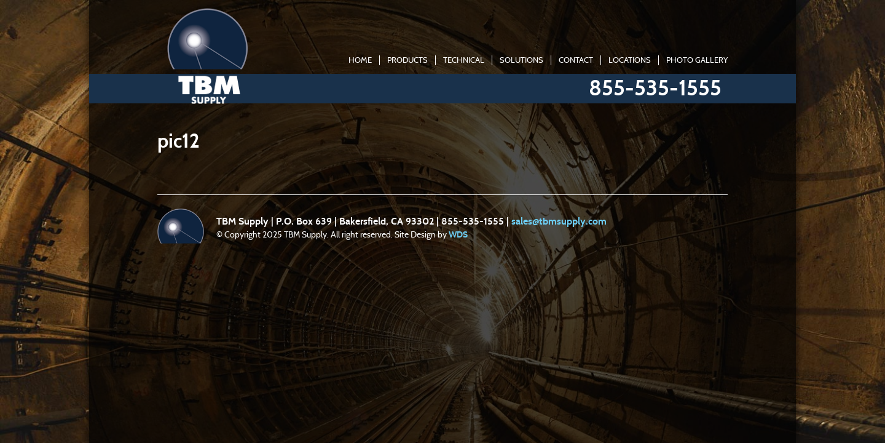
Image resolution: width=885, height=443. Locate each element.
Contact (576, 60)
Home (360, 60)
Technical (463, 60)
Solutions (521, 60)
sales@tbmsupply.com (559, 221)
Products (407, 60)
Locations (629, 60)
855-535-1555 (655, 88)
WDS (458, 234)
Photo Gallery (697, 60)
